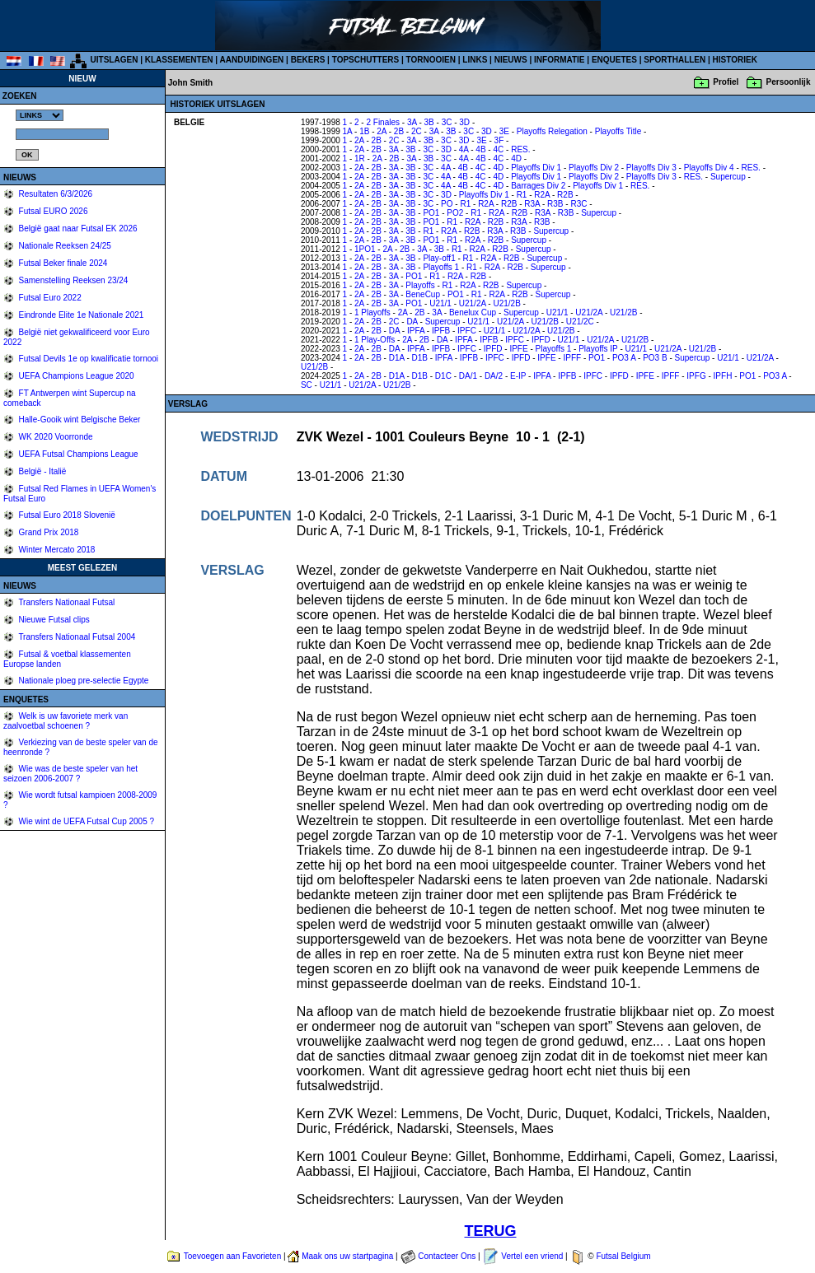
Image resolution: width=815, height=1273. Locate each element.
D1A (397, 357)
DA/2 (494, 375)
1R (359, 158)
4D (516, 158)
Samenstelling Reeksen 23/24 (72, 280)
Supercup (728, 176)
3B (429, 122)
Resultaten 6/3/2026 (54, 193)
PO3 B (655, 357)
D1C (443, 375)
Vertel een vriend (532, 1256)
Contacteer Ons (446, 1256)
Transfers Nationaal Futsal (65, 602)
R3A (532, 203)
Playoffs (419, 285)
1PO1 (365, 249)
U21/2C (580, 321)
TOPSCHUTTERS (366, 59)
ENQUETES (614, 59)
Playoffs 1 (441, 267)
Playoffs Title (618, 131)
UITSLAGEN (114, 59)
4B (480, 149)
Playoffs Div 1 (536, 167)
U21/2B (506, 303)
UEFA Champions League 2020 (75, 375)
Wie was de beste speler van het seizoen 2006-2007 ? (70, 773)
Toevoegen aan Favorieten (232, 1256)
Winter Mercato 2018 (56, 549)
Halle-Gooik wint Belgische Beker (78, 419)
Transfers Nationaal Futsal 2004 (76, 636)
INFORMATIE (559, 59)
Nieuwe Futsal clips (53, 619)
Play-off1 (439, 258)
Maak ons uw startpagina (347, 1256)
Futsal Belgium (623, 1256)
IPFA (415, 330)
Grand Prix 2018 (47, 532)
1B (364, 131)
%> (39, 115)
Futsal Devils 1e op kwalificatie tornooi (87, 358)
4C (498, 149)
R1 (522, 194)
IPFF (572, 357)
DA (411, 321)
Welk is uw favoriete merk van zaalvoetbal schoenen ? (65, 720)
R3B (555, 203)
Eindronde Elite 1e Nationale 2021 (80, 314)
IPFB (441, 330)
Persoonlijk (788, 81)
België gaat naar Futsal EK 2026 (77, 228)
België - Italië (41, 471)
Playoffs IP (597, 348)
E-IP (518, 375)
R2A (542, 194)
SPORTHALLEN (674, 59)
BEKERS (308, 59)
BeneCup (422, 294)
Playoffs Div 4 (709, 167)
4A (464, 149)
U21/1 (440, 303)
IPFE (518, 348)
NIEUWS (510, 59)
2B (399, 131)
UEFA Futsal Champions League (77, 454)
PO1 (431, 212)
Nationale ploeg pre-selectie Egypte (82, 680)
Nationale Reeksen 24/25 (63, 245)
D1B (420, 357)
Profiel (725, 81)
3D (464, 122)
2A (381, 131)
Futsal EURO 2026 (52, 211)
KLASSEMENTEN (179, 59)
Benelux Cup (472, 312)
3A (412, 122)
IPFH (723, 375)
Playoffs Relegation (552, 131)
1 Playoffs (372, 312)
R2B (565, 194)
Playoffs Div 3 (651, 167)
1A (348, 131)
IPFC (466, 330)
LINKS (474, 59)
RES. (520, 149)
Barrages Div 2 (538, 185)
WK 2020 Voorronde (54, 436)
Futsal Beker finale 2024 (62, 263)
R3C (578, 203)
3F (499, 140)
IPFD (541, 339)
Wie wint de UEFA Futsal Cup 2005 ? (85, 821)
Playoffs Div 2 (594, 167)
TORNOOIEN (431, 59)
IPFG (695, 375)
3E (504, 131)
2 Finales (383, 122)
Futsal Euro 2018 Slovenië (65, 515)
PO (446, 203)
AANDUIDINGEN (252, 59)
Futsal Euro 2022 (49, 297)
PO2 (455, 212)
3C (447, 122)
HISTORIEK (735, 59)
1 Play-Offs (374, 339)
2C (416, 131)
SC (306, 384)
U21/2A (472, 303)
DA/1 (468, 375)
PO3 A (623, 357)
